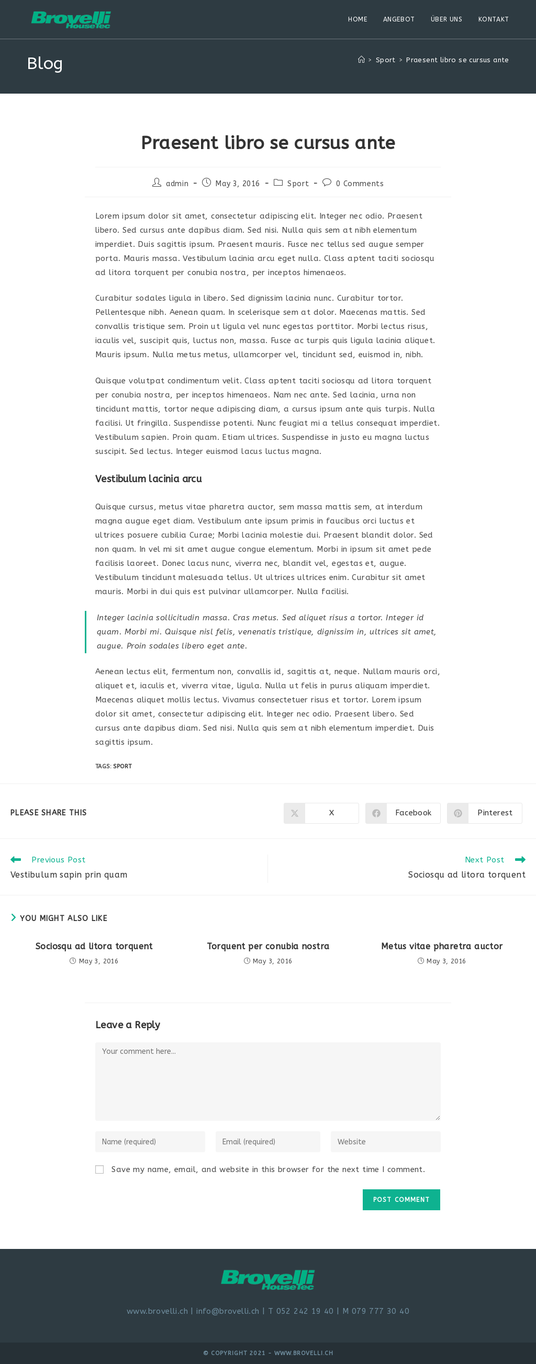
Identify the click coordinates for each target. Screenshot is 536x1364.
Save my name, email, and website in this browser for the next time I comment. (268, 1169)
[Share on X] (321, 813)
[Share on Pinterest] (484, 813)
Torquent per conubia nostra (268, 946)
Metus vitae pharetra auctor (442, 946)
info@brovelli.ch (227, 1311)
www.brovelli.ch (157, 1311)
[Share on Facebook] (403, 813)
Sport (298, 183)
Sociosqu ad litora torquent (94, 946)
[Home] (361, 60)
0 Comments (360, 183)
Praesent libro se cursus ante (457, 60)
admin (177, 183)
